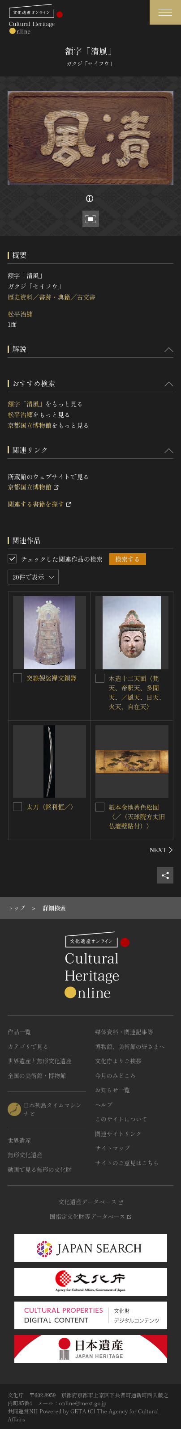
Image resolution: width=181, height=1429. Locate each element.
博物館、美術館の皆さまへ (130, 1046)
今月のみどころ (115, 1075)
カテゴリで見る (28, 1046)
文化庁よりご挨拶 (118, 1061)
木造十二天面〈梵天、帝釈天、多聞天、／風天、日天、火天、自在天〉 (137, 692)
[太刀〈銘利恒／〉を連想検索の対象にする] (17, 806)
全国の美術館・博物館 (37, 1075)
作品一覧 (19, 1031)
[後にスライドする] (161, 850)
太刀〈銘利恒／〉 (51, 806)
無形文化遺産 (25, 1154)
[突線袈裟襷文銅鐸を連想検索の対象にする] (17, 677)
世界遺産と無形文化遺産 (40, 1061)
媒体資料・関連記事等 (124, 1031)
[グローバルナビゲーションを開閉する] (165, 12)
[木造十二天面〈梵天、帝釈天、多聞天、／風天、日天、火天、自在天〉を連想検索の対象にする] (99, 678)
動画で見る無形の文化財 (40, 1169)
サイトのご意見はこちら (127, 1162)
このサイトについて (121, 1119)
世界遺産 (19, 1140)
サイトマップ (112, 1148)
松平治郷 (20, 313)
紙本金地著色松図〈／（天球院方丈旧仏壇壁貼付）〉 (137, 816)
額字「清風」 (26, 403)
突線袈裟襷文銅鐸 (51, 677)
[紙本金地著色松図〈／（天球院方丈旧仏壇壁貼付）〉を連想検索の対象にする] (99, 807)
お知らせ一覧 (112, 1090)
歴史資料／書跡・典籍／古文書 (51, 296)
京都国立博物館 (30, 425)
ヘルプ (103, 1104)
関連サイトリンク (118, 1133)
